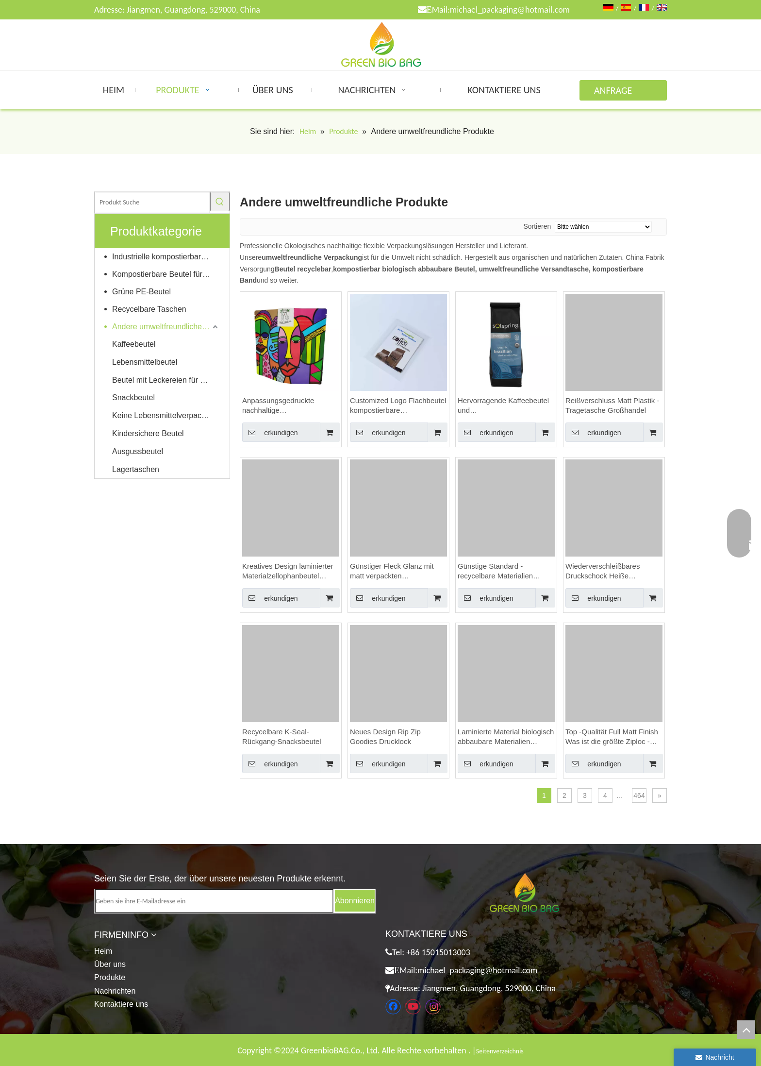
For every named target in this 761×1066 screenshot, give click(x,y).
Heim (103, 951)
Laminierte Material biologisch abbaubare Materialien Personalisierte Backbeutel (506, 737)
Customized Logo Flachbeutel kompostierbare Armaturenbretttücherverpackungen (398, 405)
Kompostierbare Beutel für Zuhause (166, 274)
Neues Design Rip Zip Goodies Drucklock (385, 736)
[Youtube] (413, 1007)
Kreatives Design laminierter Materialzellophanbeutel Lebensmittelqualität (287, 571)
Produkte (109, 977)
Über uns (110, 964)
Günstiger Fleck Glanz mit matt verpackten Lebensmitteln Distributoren (394, 571)
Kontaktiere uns (121, 1004)
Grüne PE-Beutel (141, 292)
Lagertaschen (135, 469)
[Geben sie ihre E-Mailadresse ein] (214, 901)
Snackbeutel (133, 397)
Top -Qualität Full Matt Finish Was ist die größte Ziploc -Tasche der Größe (611, 737)
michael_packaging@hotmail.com (510, 9)
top (746, 1029)
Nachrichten (114, 991)
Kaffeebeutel (134, 344)
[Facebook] (393, 1007)
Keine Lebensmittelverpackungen (166, 415)
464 (639, 795)
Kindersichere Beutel (148, 433)
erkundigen (270, 432)
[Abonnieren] (355, 901)
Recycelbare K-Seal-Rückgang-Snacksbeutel (281, 736)
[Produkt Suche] (152, 202)
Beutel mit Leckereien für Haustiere (166, 380)
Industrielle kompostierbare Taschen (166, 257)
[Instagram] (433, 1007)
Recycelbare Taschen (149, 309)
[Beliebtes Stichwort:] (220, 201)
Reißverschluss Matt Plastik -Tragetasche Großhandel (612, 405)
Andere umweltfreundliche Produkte (166, 326)
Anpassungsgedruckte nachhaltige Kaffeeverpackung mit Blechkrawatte (278, 405)
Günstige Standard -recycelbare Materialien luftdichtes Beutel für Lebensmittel (495, 571)
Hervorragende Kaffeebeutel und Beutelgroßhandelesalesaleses (506, 405)
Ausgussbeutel (137, 451)
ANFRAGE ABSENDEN (615, 93)
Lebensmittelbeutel (144, 362)
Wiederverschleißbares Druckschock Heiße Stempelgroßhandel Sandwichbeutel (602, 571)
